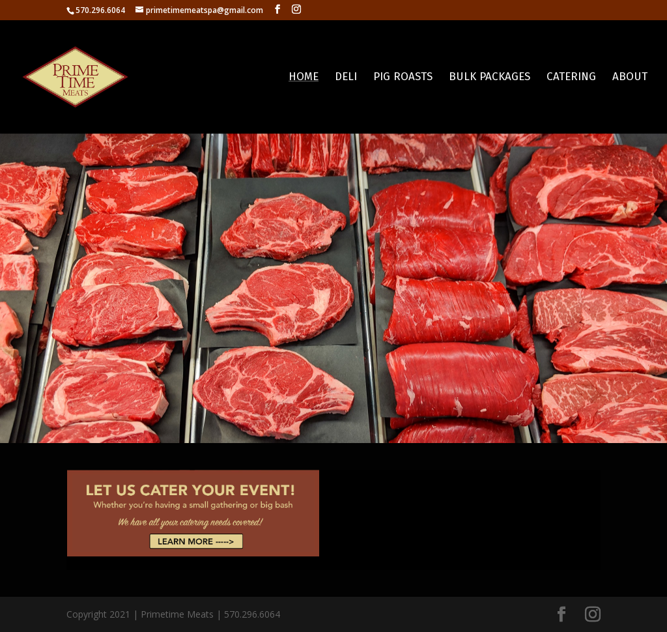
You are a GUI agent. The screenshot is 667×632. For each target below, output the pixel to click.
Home (304, 77)
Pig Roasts (403, 77)
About (629, 77)
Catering (571, 77)
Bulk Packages (489, 77)
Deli (346, 77)
